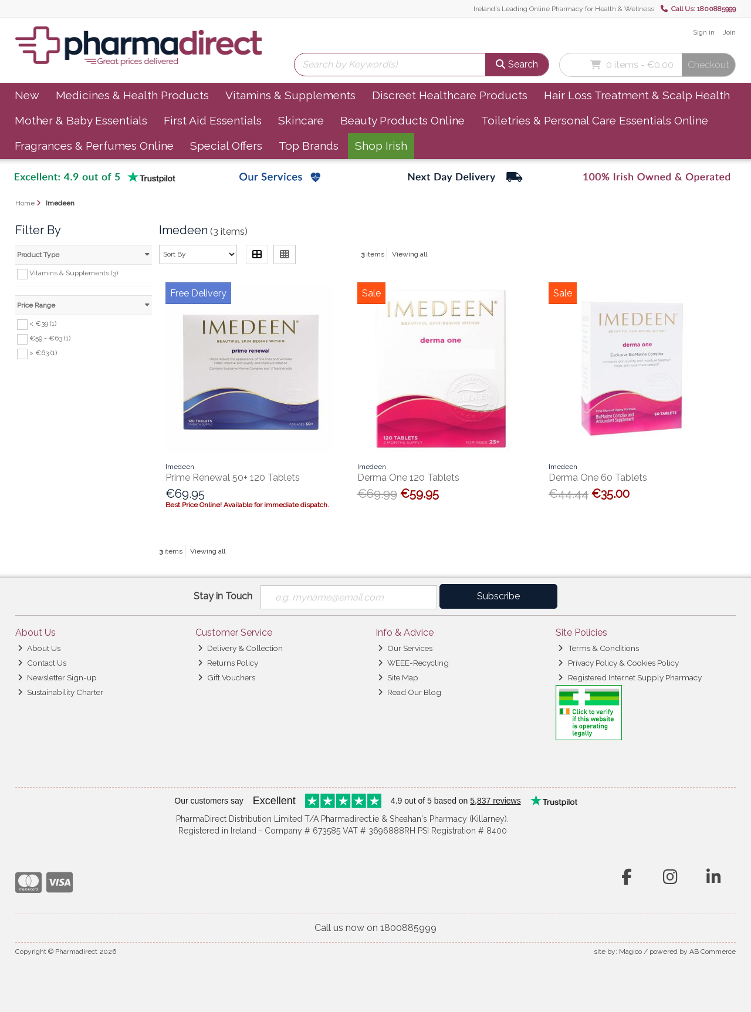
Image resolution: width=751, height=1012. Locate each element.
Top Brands (309, 145)
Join (729, 32)
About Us (39, 648)
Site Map (398, 677)
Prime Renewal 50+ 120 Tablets (232, 477)
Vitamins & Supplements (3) (73, 273)
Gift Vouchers (226, 677)
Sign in (704, 32)
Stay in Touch (223, 596)
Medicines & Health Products (132, 95)
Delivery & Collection (240, 648)
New (27, 95)
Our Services (405, 648)
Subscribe (498, 596)
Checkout (708, 64)
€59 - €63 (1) (49, 338)
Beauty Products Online (402, 120)
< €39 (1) (42, 323)
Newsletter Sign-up (57, 677)
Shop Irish (381, 145)
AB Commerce (712, 951)
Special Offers (226, 145)
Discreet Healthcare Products (449, 95)
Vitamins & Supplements (290, 95)
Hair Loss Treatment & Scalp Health (637, 95)
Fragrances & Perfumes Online (94, 145)
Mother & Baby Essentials (81, 120)
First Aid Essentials (213, 120)
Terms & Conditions (598, 648)
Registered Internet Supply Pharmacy (629, 677)
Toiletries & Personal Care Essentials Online (594, 120)
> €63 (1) (43, 353)
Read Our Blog (409, 692)
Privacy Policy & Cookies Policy (618, 662)
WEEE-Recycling (413, 662)
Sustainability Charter (60, 692)
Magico (630, 951)
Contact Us (42, 662)
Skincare (301, 120)
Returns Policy (228, 662)
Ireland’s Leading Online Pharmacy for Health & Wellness (563, 9)
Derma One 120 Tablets (408, 477)
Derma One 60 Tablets (598, 477)
